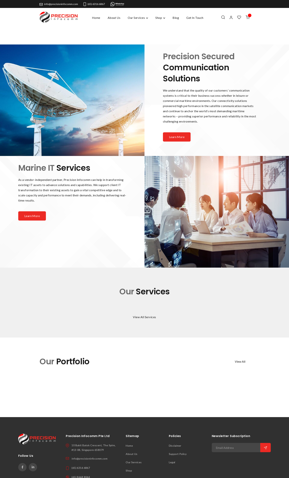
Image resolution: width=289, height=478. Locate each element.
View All (240, 342)
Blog (128, 468)
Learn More (177, 117)
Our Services (134, 443)
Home (96, 17)
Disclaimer (175, 426)
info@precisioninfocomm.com (58, 4)
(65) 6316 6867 (94, 4)
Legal (172, 443)
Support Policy (178, 434)
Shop (129, 451)
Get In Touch (134, 459)
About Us (131, 434)
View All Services (144, 298)
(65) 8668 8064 (81, 457)
